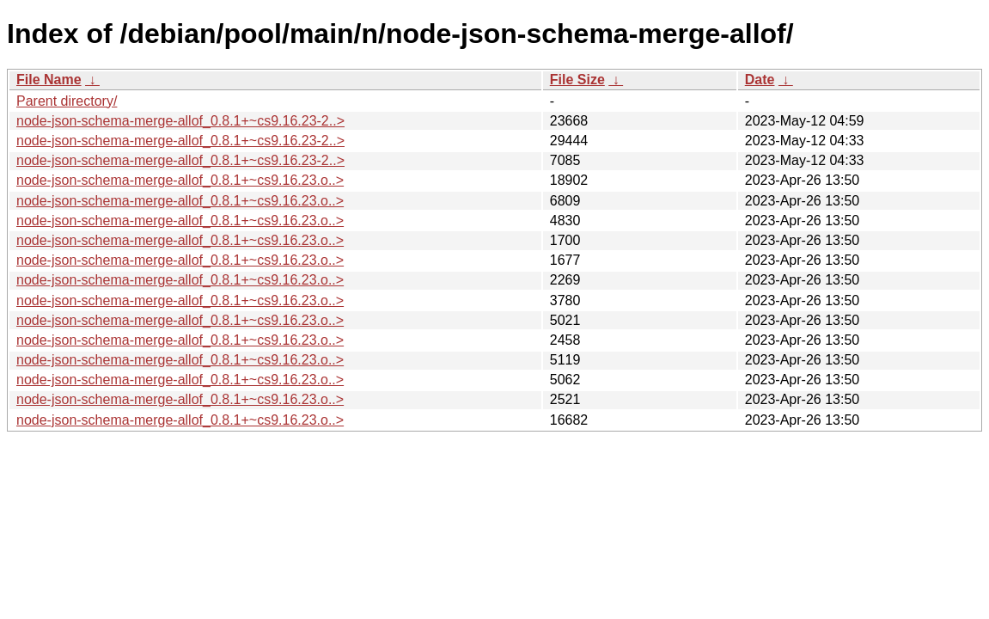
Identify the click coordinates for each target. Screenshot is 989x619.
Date (760, 79)
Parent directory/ (66, 101)
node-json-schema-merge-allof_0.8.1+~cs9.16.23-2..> (180, 120)
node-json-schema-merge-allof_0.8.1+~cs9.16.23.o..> (180, 180)
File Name (49, 79)
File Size (577, 79)
